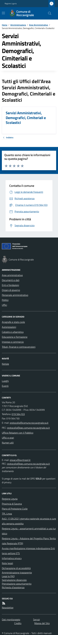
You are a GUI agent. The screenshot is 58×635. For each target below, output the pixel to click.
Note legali (7, 563)
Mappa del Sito (42, 623)
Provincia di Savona (12, 504)
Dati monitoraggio (11, 619)
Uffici (4, 305)
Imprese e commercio (13, 342)
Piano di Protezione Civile (15, 509)
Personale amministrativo (15, 295)
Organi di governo (11, 290)
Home (4, 25)
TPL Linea (7, 513)
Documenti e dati (10, 280)
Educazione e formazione (14, 337)
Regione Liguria (11, 3)
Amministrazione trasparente (17, 572)
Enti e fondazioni (10, 285)
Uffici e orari (8, 438)
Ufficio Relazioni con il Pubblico (17, 433)
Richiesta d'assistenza (13, 587)
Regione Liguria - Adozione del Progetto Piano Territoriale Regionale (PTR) (29, 541)
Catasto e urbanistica (13, 332)
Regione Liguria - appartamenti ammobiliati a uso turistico (29, 531)
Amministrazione (18, 25)
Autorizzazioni (9, 327)
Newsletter (7, 607)
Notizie (5, 364)
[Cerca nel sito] (48, 13)
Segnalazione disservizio (14, 580)
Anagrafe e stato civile (13, 322)
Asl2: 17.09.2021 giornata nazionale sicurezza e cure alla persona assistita (29, 521)
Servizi (36, 619)
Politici (5, 300)
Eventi (5, 386)
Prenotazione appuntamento (16, 584)
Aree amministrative (12, 275)
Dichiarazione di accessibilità (16, 568)
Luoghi (5, 381)
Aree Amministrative (38, 25)
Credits (17, 623)
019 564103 (18, 414)
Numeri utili (8, 442)
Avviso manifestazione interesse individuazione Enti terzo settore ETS (28, 550)
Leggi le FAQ (8, 576)
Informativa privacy (12, 558)
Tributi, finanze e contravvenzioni (18, 347)
